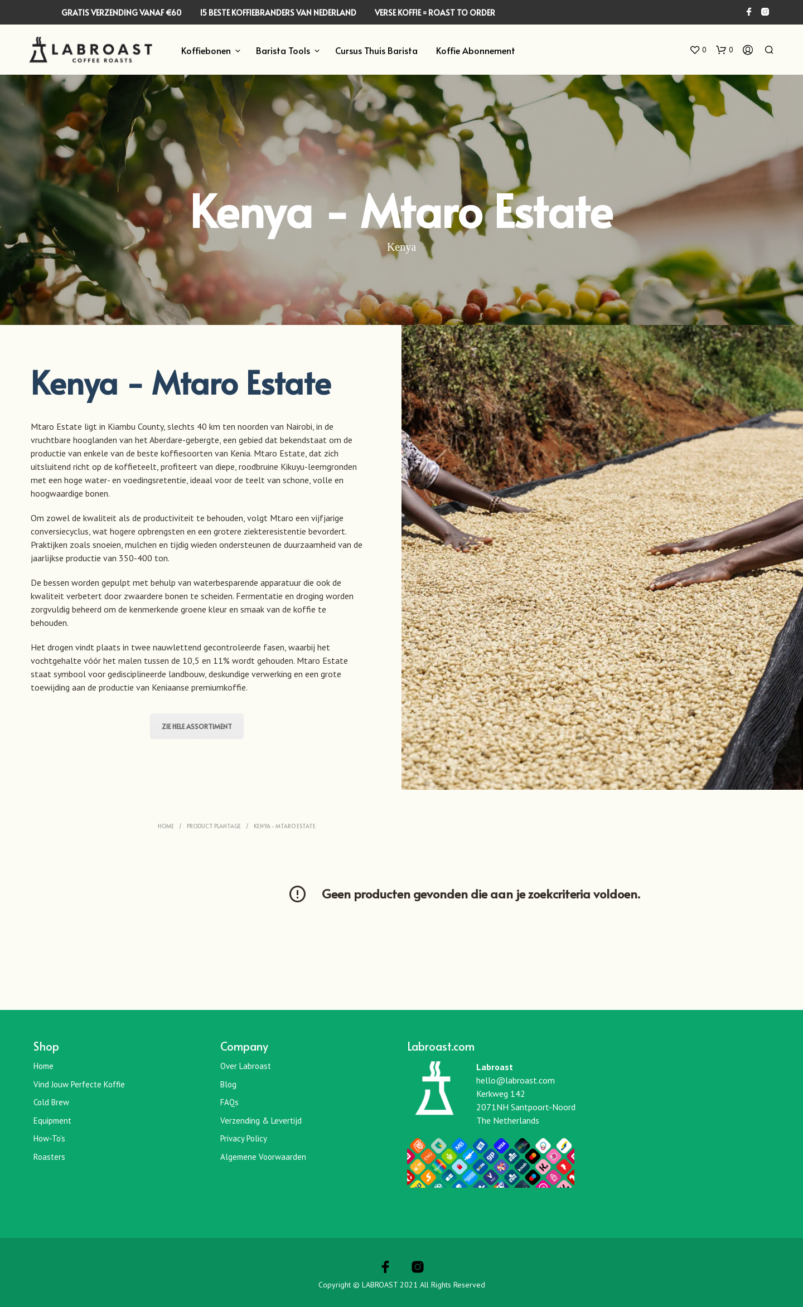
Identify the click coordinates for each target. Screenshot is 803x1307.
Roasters (49, 1156)
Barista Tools (283, 50)
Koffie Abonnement (475, 50)
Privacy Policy (243, 1138)
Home (166, 826)
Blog (228, 1084)
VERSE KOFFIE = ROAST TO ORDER (435, 12)
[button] (697, 50)
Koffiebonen (206, 50)
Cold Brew (51, 1102)
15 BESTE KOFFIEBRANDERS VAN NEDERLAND (278, 12)
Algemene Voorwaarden (263, 1156)
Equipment (52, 1120)
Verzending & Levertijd (261, 1120)
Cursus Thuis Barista (376, 50)
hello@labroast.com (515, 1080)
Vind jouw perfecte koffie (79, 1084)
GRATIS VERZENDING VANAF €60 (121, 12)
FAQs (229, 1102)
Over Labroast (245, 1066)
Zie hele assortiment (197, 726)
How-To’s (49, 1138)
